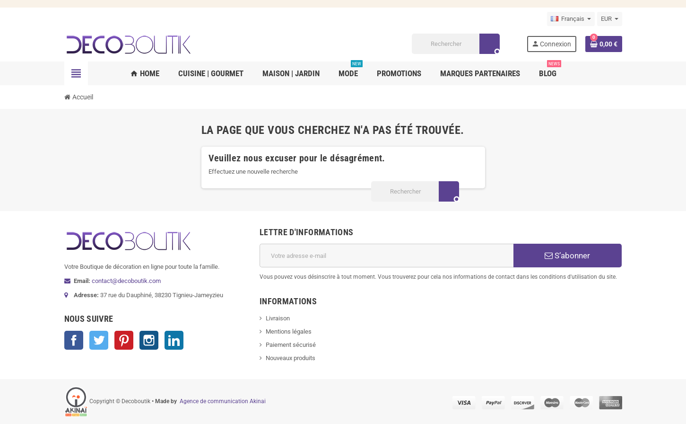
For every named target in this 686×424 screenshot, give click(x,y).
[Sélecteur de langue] (571, 19)
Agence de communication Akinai (223, 401)
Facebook (73, 340)
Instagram (148, 340)
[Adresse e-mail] (386, 255)
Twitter (98, 340)
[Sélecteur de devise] (609, 19)
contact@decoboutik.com (126, 280)
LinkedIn (174, 340)
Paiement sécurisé (291, 344)
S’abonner (567, 255)
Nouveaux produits (290, 358)
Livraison (278, 318)
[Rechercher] (455, 44)
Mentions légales (289, 331)
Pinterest (123, 340)
